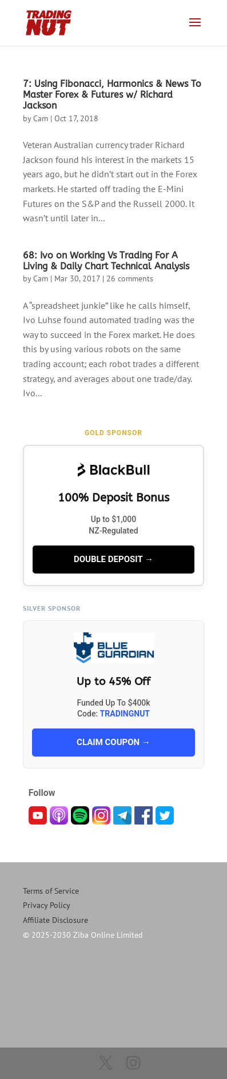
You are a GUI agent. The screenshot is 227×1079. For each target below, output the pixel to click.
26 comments (129, 278)
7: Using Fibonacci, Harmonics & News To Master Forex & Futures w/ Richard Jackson (112, 94)
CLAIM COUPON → (113, 742)
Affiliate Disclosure (55, 920)
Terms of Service (51, 891)
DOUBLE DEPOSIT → (113, 559)
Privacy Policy (46, 905)
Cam (40, 118)
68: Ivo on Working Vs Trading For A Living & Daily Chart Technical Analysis (106, 261)
